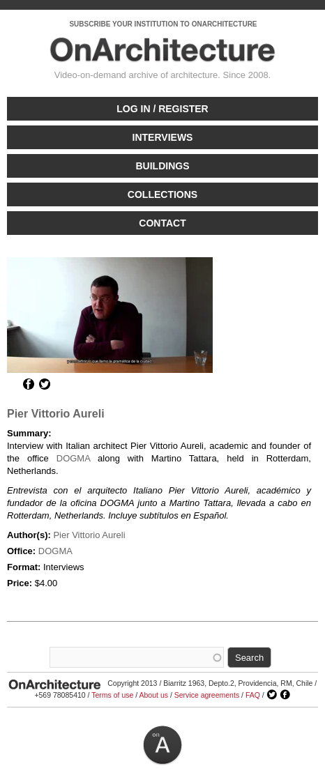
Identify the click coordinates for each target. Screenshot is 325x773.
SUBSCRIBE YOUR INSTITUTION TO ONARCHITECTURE (163, 24)
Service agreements (206, 695)
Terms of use (112, 695)
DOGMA (73, 458)
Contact (162, 223)
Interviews (163, 137)
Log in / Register (162, 108)
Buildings (163, 165)
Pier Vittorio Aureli (56, 414)
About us (153, 695)
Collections (162, 194)
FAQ (252, 695)
